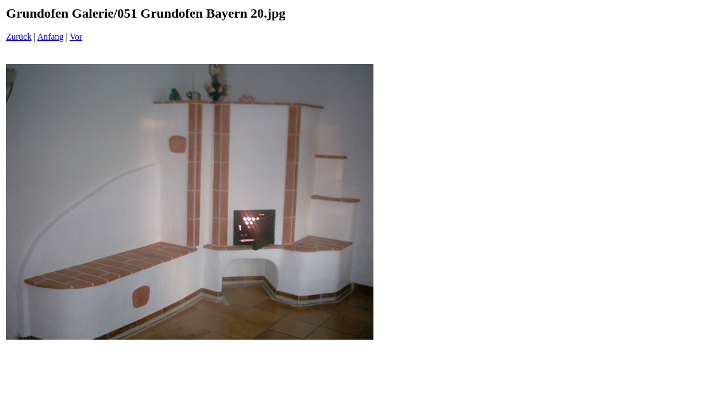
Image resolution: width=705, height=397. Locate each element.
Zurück (18, 36)
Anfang (50, 36)
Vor (75, 36)
